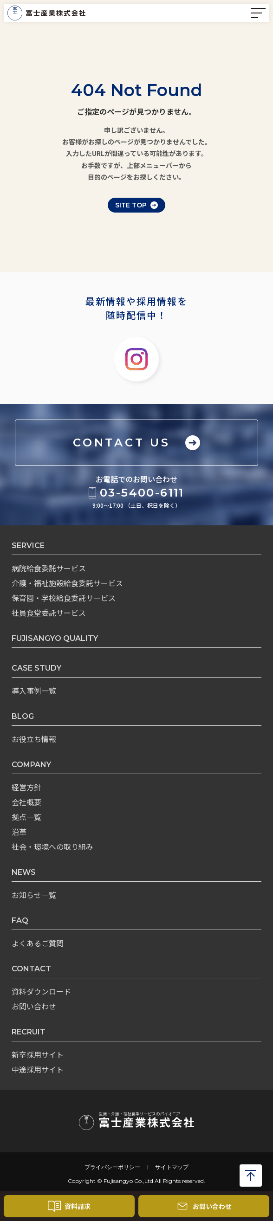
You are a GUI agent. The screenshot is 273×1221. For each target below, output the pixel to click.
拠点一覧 (26, 816)
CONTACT (31, 968)
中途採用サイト (38, 1069)
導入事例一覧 (34, 690)
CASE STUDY (36, 668)
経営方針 (26, 787)
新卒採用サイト (38, 1054)
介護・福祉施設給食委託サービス (67, 582)
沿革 (19, 831)
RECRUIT (29, 1031)
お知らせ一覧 (34, 894)
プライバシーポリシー (112, 1167)
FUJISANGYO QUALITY (55, 638)
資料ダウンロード (41, 991)
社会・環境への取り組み (52, 846)
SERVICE (28, 545)
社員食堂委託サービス (49, 612)
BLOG (23, 716)
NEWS (24, 872)
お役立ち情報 (34, 738)
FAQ (20, 920)
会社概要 (26, 802)
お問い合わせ (34, 1006)
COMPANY (31, 764)
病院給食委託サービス (49, 568)
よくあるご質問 (38, 943)
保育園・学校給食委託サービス (64, 597)
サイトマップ (171, 1167)
